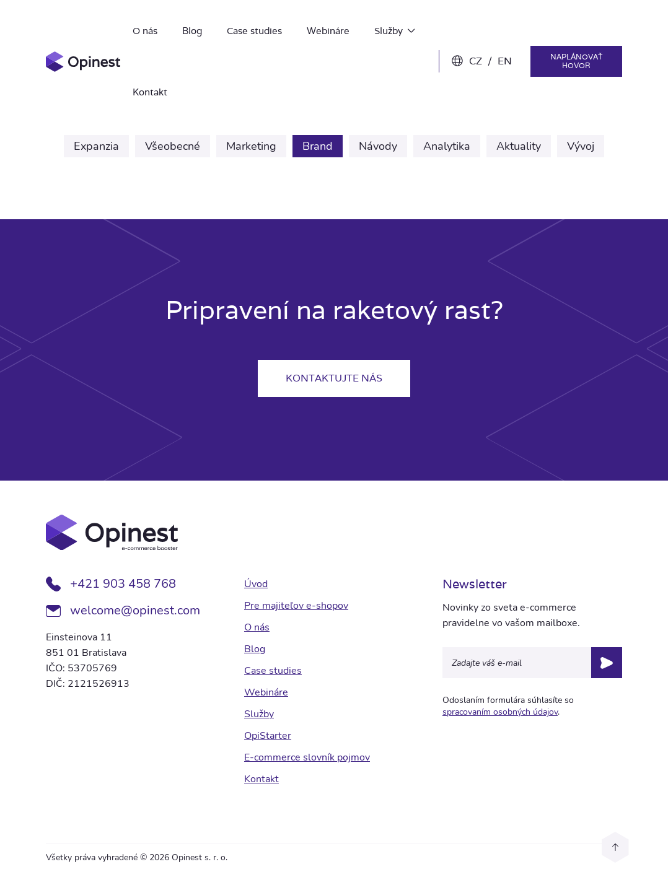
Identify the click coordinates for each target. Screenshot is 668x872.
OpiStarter (267, 736)
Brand (317, 146)
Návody (378, 146)
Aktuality (518, 146)
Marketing (251, 146)
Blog (192, 31)
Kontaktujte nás (334, 378)
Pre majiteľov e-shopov (296, 606)
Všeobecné (172, 146)
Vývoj (580, 146)
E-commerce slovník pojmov (307, 757)
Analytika (446, 146)
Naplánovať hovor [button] (576, 61)
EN (505, 61)
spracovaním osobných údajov (500, 712)
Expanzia (96, 146)
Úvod (256, 584)
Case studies (254, 31)
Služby (394, 31)
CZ (475, 61)
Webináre (328, 31)
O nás (145, 31)
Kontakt (150, 92)
